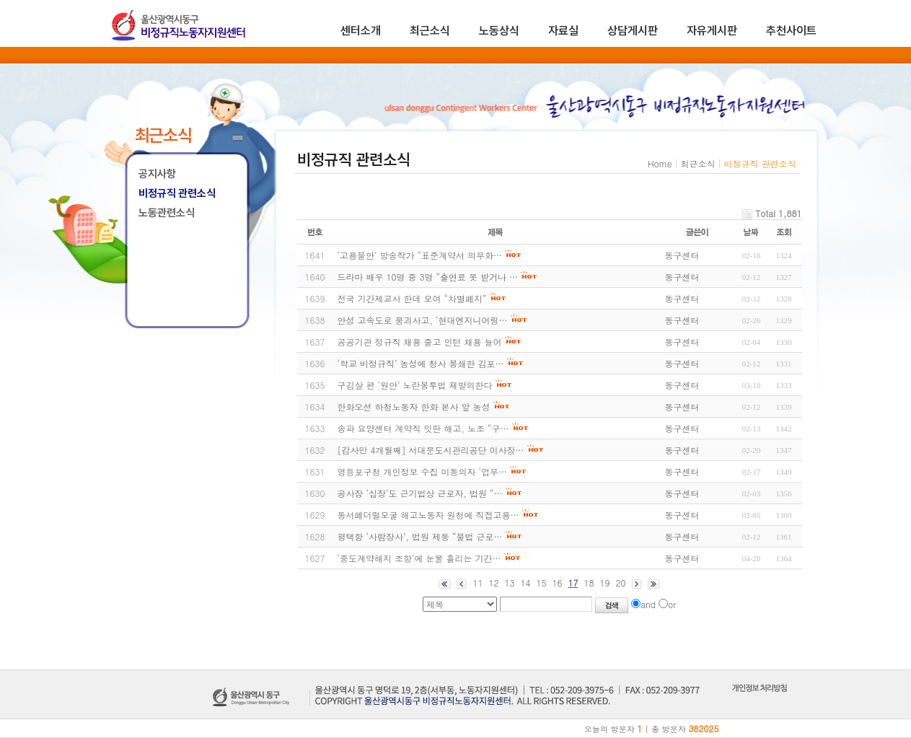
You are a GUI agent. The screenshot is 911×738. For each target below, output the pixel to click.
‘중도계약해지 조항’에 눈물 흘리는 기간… (419, 558)
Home (660, 163)
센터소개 (360, 31)
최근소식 (430, 31)
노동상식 (499, 31)
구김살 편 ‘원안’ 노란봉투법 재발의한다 (415, 385)
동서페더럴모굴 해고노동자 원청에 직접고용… (428, 515)
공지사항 (157, 173)
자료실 (563, 31)
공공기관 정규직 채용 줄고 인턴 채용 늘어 (420, 341)
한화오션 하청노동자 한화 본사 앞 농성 (414, 406)
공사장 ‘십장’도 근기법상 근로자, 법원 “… (420, 493)
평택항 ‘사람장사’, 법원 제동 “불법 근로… (420, 536)
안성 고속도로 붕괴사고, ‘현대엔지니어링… (423, 320)
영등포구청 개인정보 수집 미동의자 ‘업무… (423, 471)
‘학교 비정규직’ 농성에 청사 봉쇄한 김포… (421, 363)
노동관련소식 (166, 212)
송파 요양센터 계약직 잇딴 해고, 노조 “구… (423, 428)
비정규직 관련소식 (177, 193)
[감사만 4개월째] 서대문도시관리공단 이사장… (431, 450)
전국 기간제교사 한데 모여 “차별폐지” (412, 298)
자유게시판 (712, 31)
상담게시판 (632, 31)
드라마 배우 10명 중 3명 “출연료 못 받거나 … (428, 277)
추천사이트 (791, 31)
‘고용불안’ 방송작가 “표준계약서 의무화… (420, 255)
